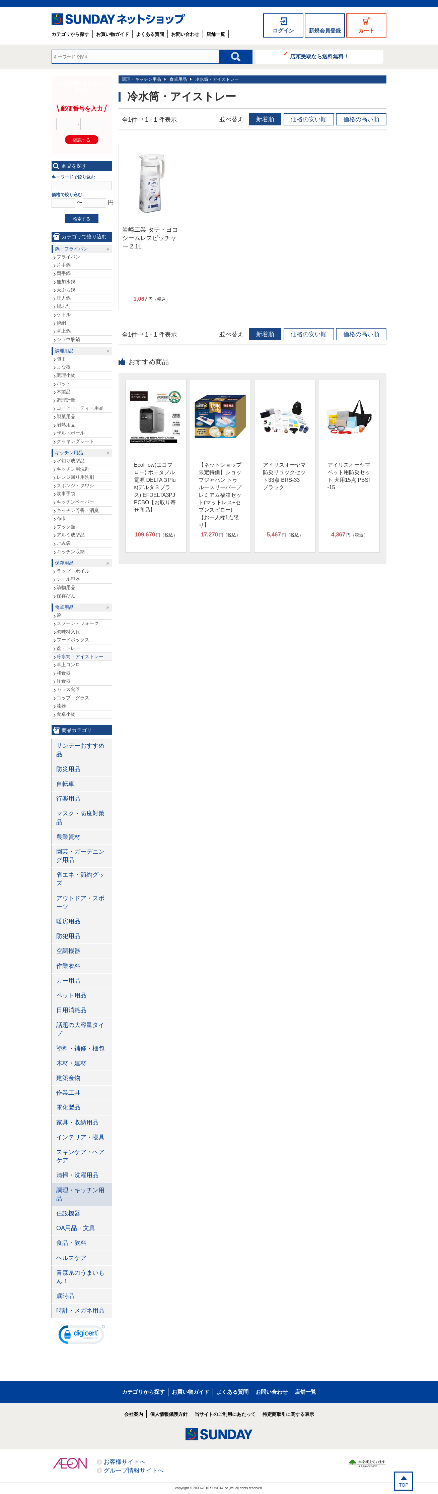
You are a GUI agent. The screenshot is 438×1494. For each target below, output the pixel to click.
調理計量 (66, 400)
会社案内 (133, 1414)
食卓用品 (178, 79)
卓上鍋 (64, 331)
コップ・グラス (73, 697)
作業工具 (68, 1092)
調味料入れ (68, 631)
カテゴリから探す (70, 34)
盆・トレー (68, 648)
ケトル (64, 314)
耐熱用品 (66, 424)
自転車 (65, 784)
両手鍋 (64, 273)
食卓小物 (66, 714)
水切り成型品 (71, 460)
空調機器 (68, 950)
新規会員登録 (325, 31)
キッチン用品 (69, 452)
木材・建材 (71, 1063)
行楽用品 (68, 798)
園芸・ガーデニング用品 (80, 855)
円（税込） (151, 299)
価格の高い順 (361, 119)
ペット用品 (71, 995)
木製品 (64, 391)
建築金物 (68, 1078)
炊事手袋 (66, 493)
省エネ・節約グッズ (80, 878)
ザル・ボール (71, 433)
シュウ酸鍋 (68, 339)
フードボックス (73, 639)
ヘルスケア (71, 1258)
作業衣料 (68, 966)
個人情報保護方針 (169, 1414)
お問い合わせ (185, 34)
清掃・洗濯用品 (77, 1175)
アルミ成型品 (71, 534)
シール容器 (68, 579)
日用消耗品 (71, 1010)
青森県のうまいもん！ (80, 1276)
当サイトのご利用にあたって (225, 1414)
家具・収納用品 (77, 1122)
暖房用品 (68, 921)
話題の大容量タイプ (80, 1029)
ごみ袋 (64, 543)
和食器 (64, 673)
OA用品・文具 (75, 1228)
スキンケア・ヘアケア (80, 1156)
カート (366, 31)
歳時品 (65, 1295)
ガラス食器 (68, 689)
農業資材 (68, 837)
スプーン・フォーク (78, 623)
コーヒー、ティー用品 (80, 408)
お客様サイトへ (124, 1461)
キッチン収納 (71, 551)
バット (64, 383)
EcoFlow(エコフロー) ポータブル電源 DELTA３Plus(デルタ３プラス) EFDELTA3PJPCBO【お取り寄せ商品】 (155, 487)
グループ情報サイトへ (133, 1470)
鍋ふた (64, 306)
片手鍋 (64, 265)
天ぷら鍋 (66, 289)
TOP (404, 1485)
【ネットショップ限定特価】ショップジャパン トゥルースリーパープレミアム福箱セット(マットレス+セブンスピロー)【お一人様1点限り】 (220, 495)
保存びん (66, 595)
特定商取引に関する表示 (288, 1414)
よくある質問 (150, 34)
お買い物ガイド (112, 34)
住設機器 (68, 1213)
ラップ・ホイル (73, 571)
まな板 (64, 366)
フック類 (66, 526)
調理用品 (64, 350)
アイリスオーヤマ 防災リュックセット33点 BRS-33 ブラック (284, 476)
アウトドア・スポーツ (80, 902)
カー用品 (68, 980)
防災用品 (68, 769)
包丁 (61, 358)
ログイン (283, 31)
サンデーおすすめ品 (80, 749)
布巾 (61, 518)
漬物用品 (66, 587)
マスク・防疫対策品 (80, 817)
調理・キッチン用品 (141, 79)
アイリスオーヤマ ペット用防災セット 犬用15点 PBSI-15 (348, 476)
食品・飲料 (71, 1243)
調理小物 (66, 375)
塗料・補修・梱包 (80, 1048)
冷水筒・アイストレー (217, 79)
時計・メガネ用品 (80, 1310)
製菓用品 (66, 416)
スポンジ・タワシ (75, 485)
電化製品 (68, 1107)
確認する (81, 139)
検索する (81, 218)
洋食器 (64, 681)
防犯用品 (68, 936)
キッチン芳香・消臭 (78, 510)
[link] (81, 1336)
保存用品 (64, 563)
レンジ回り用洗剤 (75, 477)
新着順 (265, 119)
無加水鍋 (66, 281)
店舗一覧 (215, 34)
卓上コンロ (68, 664)
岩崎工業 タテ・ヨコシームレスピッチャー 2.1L (150, 238)
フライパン (68, 257)
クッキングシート (75, 441)
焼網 (61, 323)
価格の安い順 (309, 119)
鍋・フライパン (71, 248)
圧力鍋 (64, 298)
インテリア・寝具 (80, 1137)
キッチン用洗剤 (73, 469)
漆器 (61, 705)
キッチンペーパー (75, 502)
